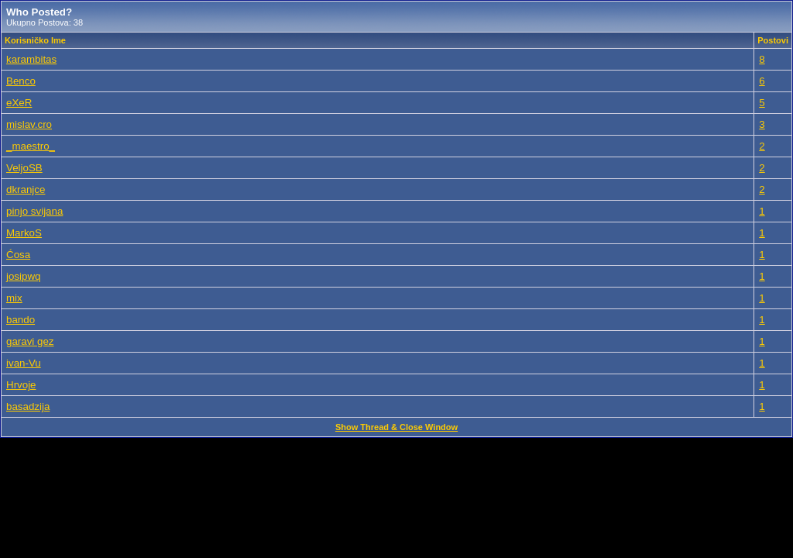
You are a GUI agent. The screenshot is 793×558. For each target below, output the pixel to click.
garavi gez (30, 341)
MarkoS (24, 233)
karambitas (31, 59)
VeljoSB (24, 168)
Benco (21, 81)
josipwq (23, 276)
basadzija (28, 406)
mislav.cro (29, 124)
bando (20, 320)
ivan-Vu (23, 363)
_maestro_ (30, 146)
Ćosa (18, 254)
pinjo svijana (34, 211)
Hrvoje (21, 385)
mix (14, 298)
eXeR (19, 102)
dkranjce (25, 189)
